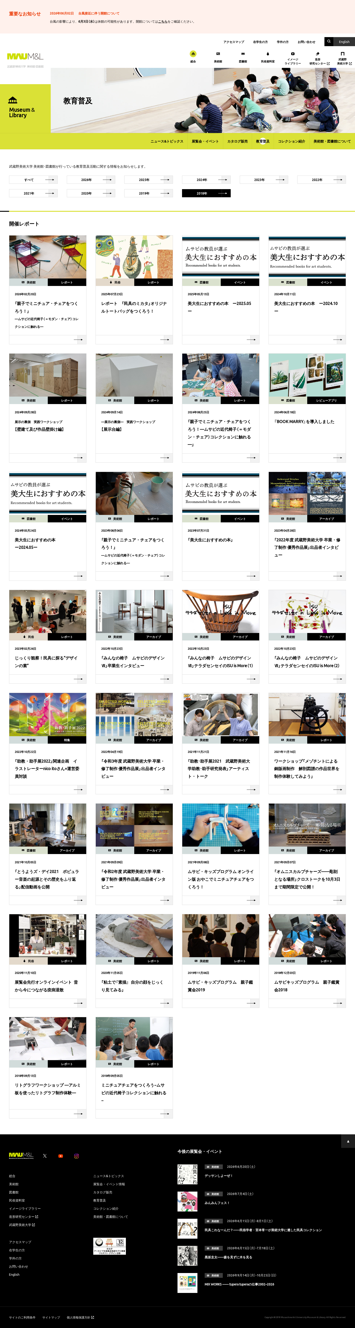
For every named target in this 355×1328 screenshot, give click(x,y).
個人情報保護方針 (80, 1317)
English (14, 1274)
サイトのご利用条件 (22, 1317)
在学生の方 (260, 42)
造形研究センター (23, 1216)
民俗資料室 (17, 1200)
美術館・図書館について (332, 141)
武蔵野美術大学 (22, 1224)
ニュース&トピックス (167, 141)
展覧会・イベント (205, 141)
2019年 (156, 193)
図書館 (14, 1192)
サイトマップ (51, 1317)
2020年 (98, 193)
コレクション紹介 (291, 141)
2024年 (213, 179)
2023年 (271, 179)
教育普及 (263, 141)
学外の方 (283, 42)
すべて (41, 179)
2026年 (98, 179)
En (344, 41)
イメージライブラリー (25, 1208)
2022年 (329, 179)
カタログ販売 (237, 141)
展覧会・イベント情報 (109, 1184)
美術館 (14, 1184)
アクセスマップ (233, 42)
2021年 (41, 193)
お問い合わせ (306, 42)
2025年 (156, 179)
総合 (12, 1175)
